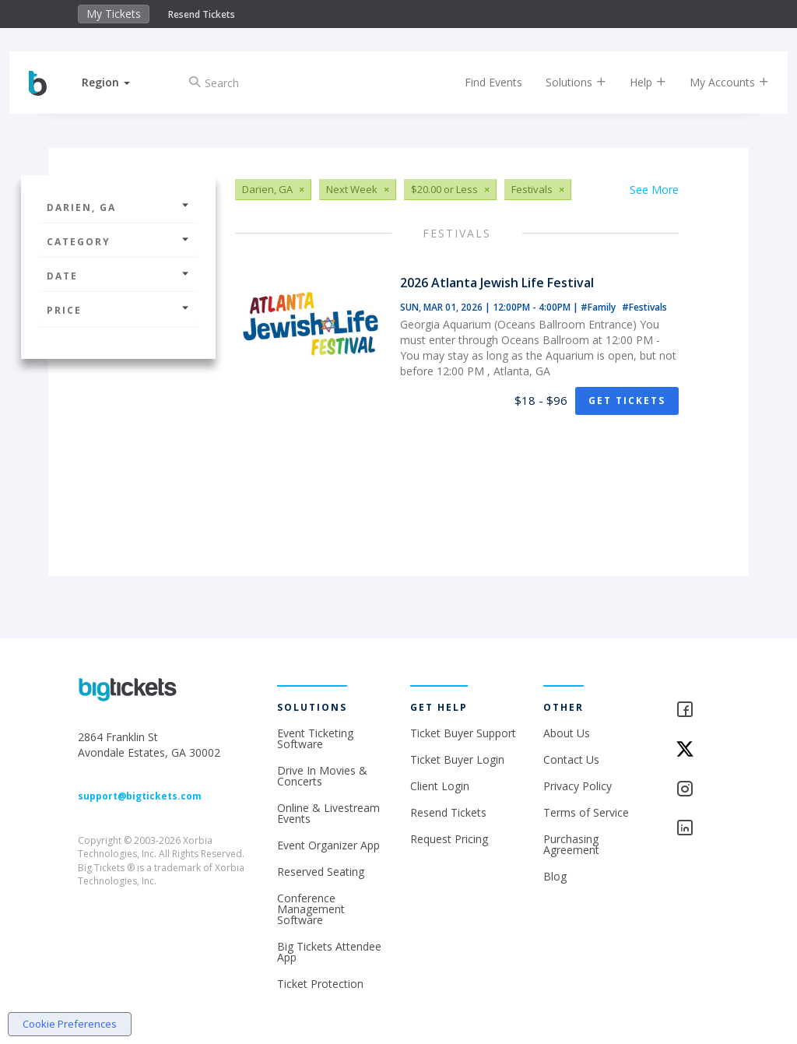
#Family (599, 307)
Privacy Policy (577, 786)
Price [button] (118, 310)
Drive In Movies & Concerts (322, 776)
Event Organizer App (328, 845)
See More (654, 189)
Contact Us (571, 759)
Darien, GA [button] (118, 207)
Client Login (439, 786)
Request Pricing (449, 838)
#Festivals (644, 307)
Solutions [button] (564, 82)
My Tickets (113, 13)
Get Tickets (626, 400)
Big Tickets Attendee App (329, 952)
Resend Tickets (201, 14)
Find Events (482, 82)
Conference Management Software (311, 909)
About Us (566, 733)
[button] (117, 82)
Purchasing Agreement (571, 844)
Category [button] (118, 241)
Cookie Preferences (70, 1024)
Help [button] (636, 82)
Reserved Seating (320, 871)
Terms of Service (586, 812)
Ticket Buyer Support (463, 733)
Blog (555, 876)
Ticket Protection (320, 983)
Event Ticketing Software (315, 738)
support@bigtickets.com (140, 796)
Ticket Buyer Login (457, 759)
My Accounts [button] (717, 82)
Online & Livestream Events (328, 813)
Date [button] (118, 276)
